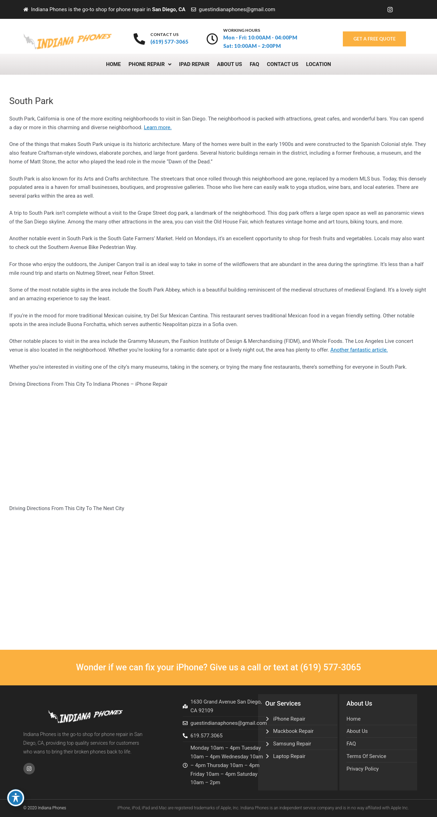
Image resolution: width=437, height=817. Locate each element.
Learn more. (158, 127)
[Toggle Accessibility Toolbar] (15, 797)
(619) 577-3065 (330, 667)
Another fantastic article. (359, 350)
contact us (164, 34)
